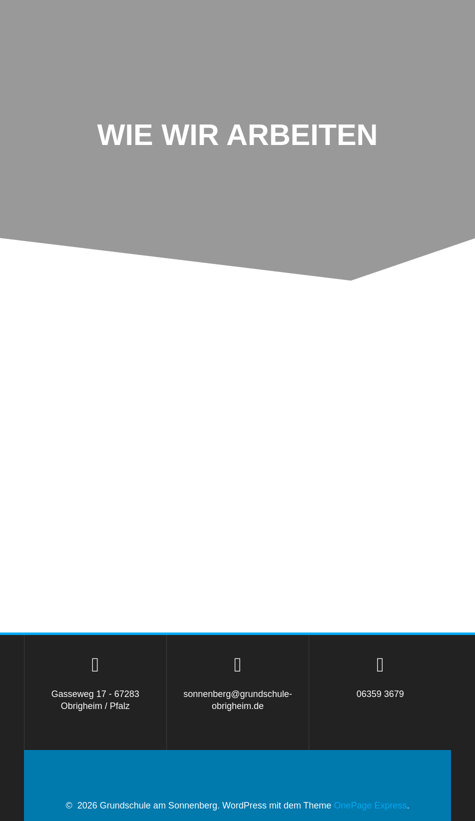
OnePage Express (370, 805)
